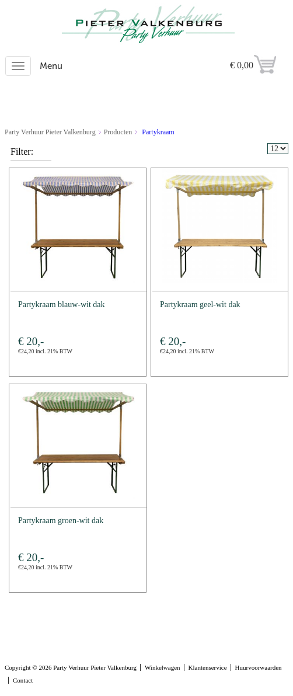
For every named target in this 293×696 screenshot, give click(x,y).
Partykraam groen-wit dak (60, 520)
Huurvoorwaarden (258, 667)
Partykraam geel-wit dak (200, 304)
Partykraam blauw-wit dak (61, 304)
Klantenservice (208, 667)
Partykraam (158, 132)
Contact (23, 680)
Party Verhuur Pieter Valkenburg (50, 132)
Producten (118, 132)
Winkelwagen (162, 667)
